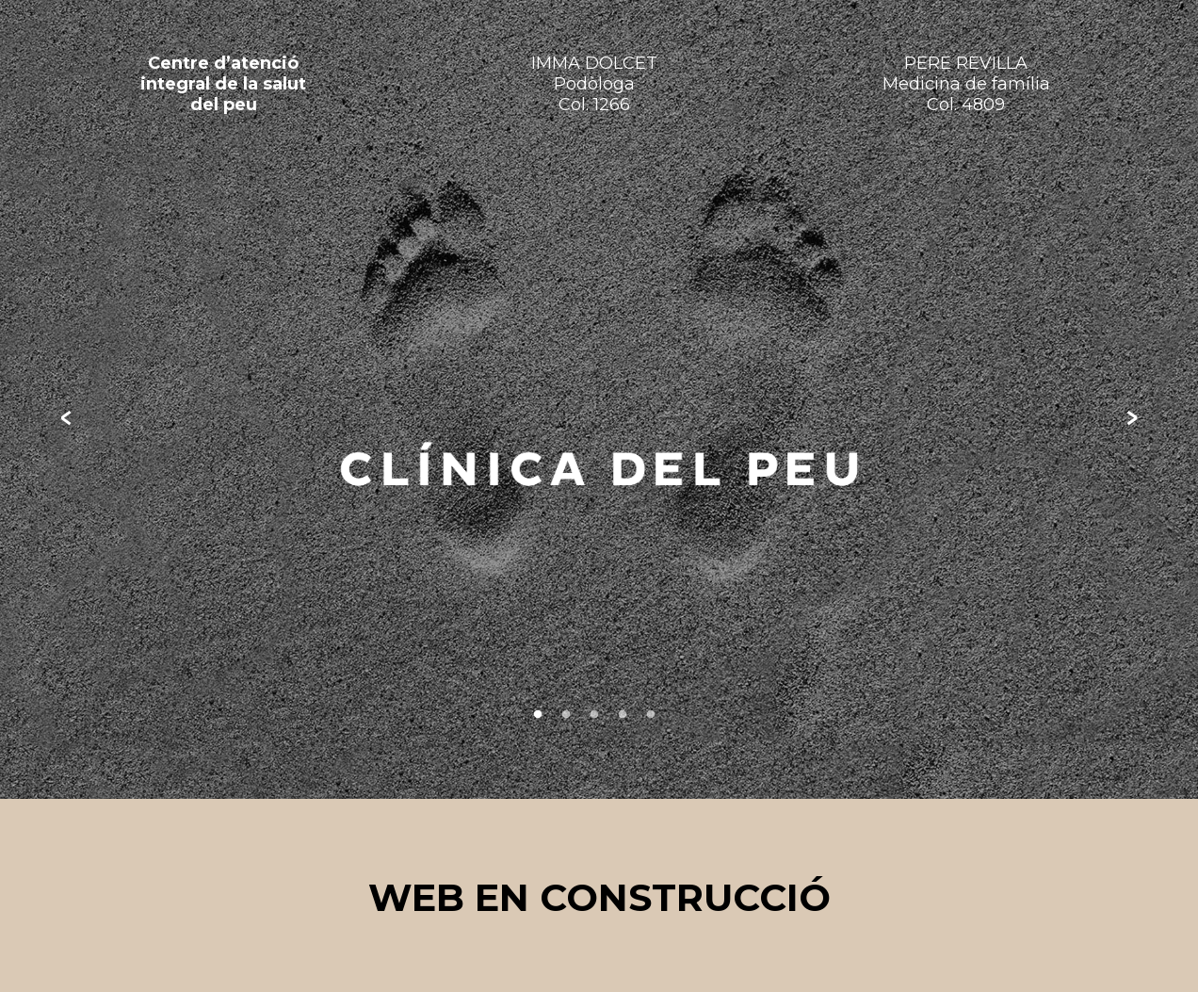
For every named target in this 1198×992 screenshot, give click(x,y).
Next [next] (1132, 418)
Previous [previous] (66, 418)
